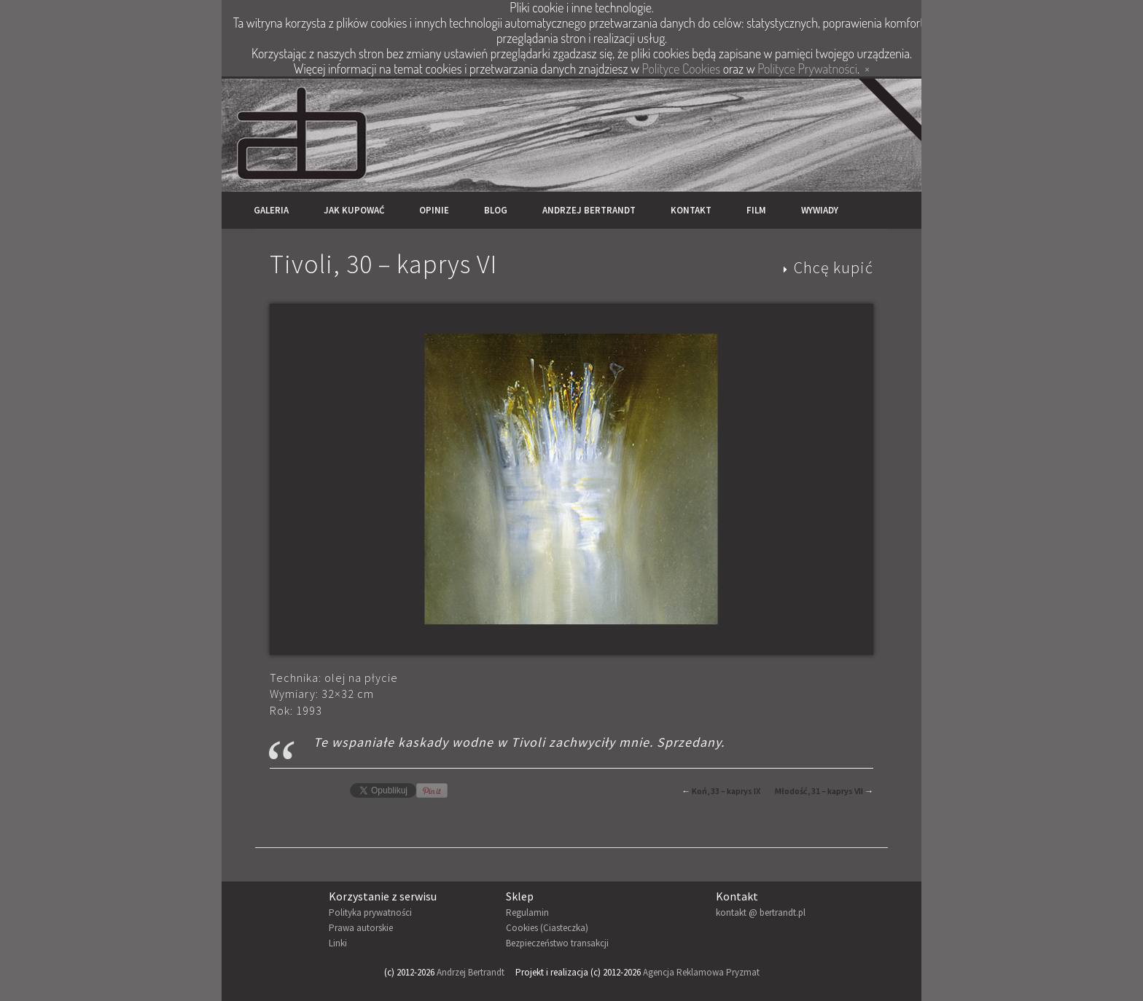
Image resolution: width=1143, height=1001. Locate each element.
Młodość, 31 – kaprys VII (819, 790)
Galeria (271, 210)
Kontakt (691, 210)
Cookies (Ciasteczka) (547, 928)
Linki (338, 943)
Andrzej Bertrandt (589, 210)
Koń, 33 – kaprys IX (726, 790)
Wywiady (819, 210)
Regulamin (527, 912)
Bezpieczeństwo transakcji (557, 943)
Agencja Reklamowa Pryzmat (701, 972)
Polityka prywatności (370, 912)
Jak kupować (354, 210)
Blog (495, 210)
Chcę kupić (833, 267)
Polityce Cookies (681, 68)
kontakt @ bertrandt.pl (760, 912)
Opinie (434, 210)
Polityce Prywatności (807, 68)
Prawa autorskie (361, 928)
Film (756, 210)
